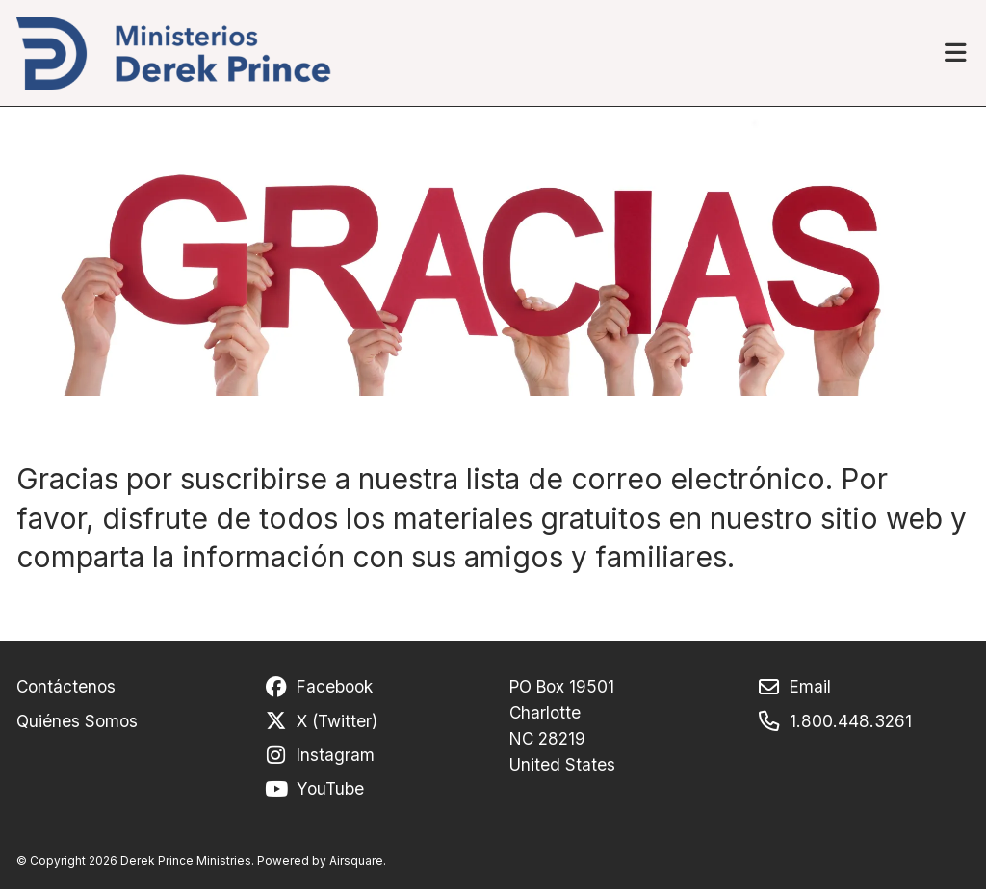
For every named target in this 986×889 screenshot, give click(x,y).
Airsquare (356, 860)
